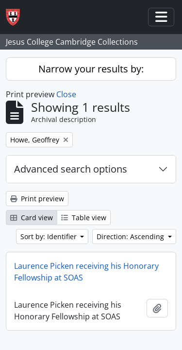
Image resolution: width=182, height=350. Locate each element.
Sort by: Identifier (49, 236)
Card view (31, 217)
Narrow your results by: (91, 68)
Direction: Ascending (131, 236)
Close (66, 94)
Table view (83, 217)
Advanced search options (70, 168)
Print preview (37, 198)
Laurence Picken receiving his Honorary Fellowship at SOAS (86, 272)
